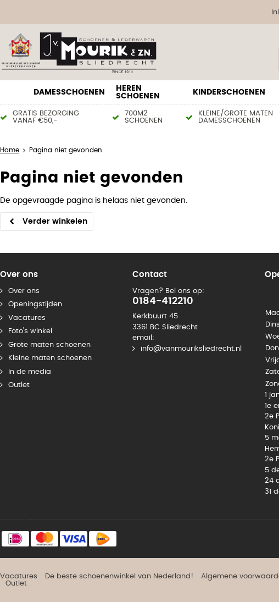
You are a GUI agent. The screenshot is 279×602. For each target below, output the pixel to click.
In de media (29, 371)
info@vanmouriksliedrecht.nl (191, 348)
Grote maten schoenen (49, 345)
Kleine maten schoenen (50, 358)
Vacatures (27, 318)
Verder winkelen (55, 221)
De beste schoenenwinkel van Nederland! (119, 576)
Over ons (24, 291)
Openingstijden (35, 304)
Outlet (19, 385)
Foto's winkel (30, 331)
